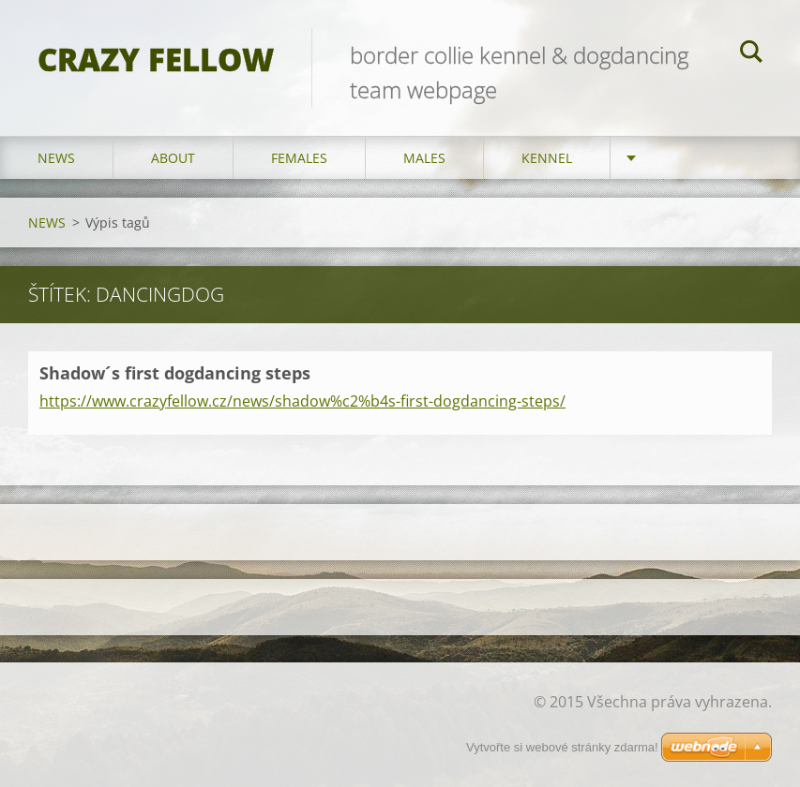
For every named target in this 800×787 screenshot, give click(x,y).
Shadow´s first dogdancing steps (174, 373)
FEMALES (299, 158)
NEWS (56, 158)
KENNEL (546, 158)
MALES (424, 158)
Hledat (751, 54)
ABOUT (173, 158)
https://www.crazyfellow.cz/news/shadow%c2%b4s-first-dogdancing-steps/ (302, 401)
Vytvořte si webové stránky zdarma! (562, 747)
